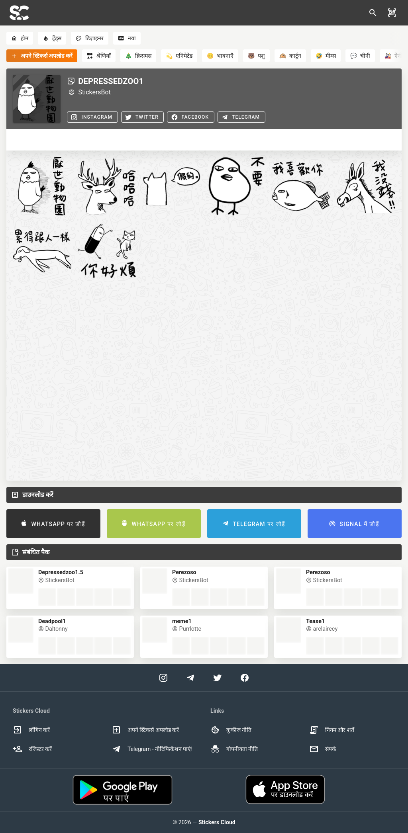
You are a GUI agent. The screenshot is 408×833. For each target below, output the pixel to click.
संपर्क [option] (322, 749)
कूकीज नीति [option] (230, 730)
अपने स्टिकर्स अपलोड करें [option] (145, 730)
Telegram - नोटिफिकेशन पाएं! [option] (152, 749)
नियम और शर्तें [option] (331, 730)
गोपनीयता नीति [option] (234, 749)
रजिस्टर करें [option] (32, 749)
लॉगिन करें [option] (31, 730)
